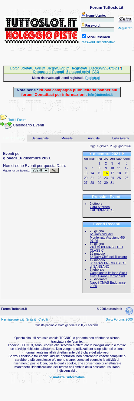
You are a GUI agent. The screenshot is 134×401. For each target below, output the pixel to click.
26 (126, 178)
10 (112, 168)
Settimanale (40, 138)
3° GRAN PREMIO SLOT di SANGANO (108, 264)
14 (92, 173)
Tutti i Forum (17, 120)
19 (126, 173)
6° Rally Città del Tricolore (108, 257)
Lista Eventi (120, 138)
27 (85, 182)
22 (99, 178)
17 (112, 173)
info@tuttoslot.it (100, 94)
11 (119, 168)
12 (126, 168)
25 (119, 178)
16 (106, 173)
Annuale (94, 138)
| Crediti (42, 319)
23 (106, 178)
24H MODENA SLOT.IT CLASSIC (106, 248)
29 (99, 182)
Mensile (67, 138)
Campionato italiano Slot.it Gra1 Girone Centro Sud (108, 274)
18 (119, 173)
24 (112, 178)
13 (85, 173)
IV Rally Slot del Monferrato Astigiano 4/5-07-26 (108, 237)
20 (85, 178)
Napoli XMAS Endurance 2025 (108, 284)
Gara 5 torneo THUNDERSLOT (102, 208)
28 (92, 182)
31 (112, 182)
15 (99, 173)
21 (92, 178)
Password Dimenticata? (98, 42)
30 (106, 182)
